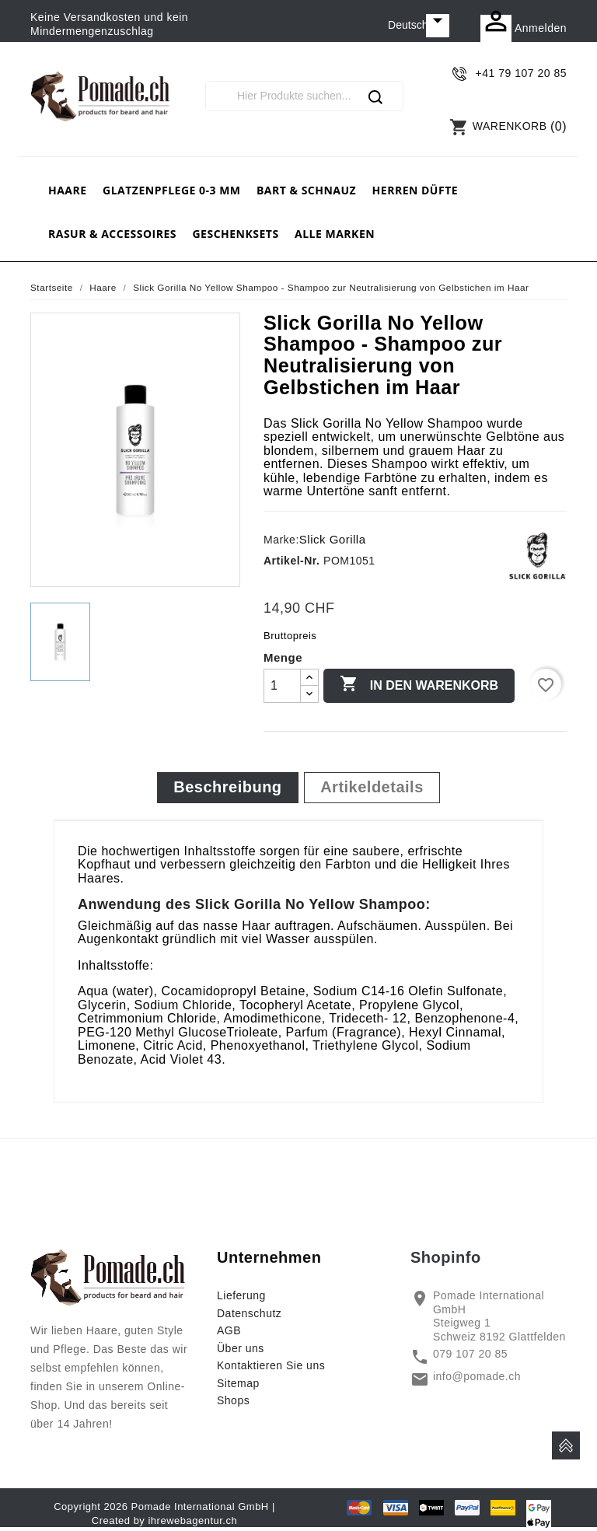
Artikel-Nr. (291, 560)
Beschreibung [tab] (227, 786)
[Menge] (282, 686)
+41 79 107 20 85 (521, 73)
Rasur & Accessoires (112, 233)
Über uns (240, 1348)
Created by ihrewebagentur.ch (164, 1520)
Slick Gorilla (332, 539)
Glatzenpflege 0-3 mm (172, 190)
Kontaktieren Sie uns (271, 1365)
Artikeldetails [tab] (372, 786)
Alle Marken (335, 233)
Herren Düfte (415, 190)
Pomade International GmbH (200, 1506)
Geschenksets (235, 233)
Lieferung (241, 1295)
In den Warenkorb (419, 685)
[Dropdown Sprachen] (418, 25)
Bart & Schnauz (306, 190)
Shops (233, 1400)
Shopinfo (445, 1257)
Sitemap (238, 1383)
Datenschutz (249, 1313)
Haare (67, 190)
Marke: (281, 539)
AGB (229, 1330)
